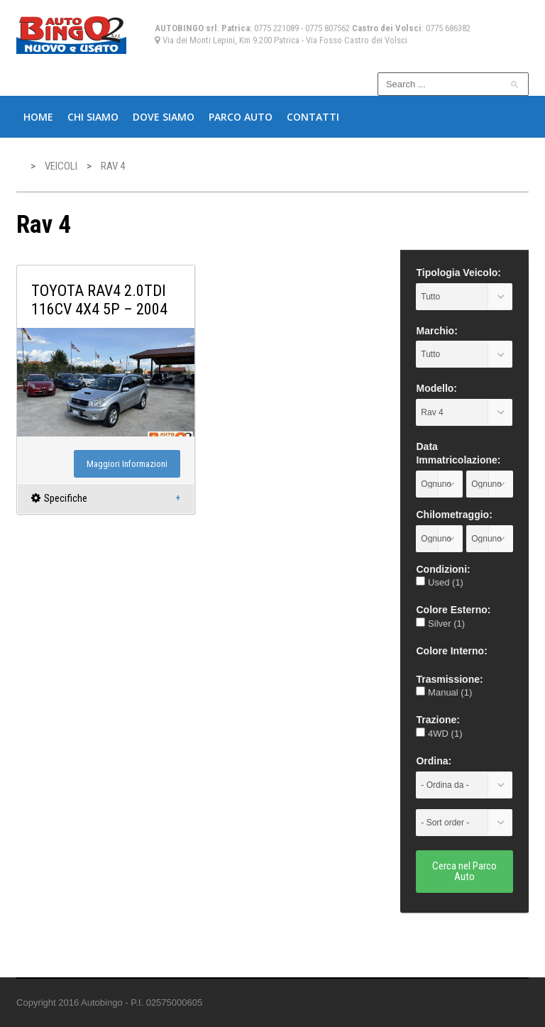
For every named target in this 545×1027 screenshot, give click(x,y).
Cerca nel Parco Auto (464, 871)
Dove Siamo (163, 116)
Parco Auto (240, 116)
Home (38, 116)
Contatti (313, 116)
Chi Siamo (93, 116)
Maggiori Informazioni (127, 463)
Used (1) (439, 582)
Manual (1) (444, 692)
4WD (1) (439, 733)
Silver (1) (440, 623)
